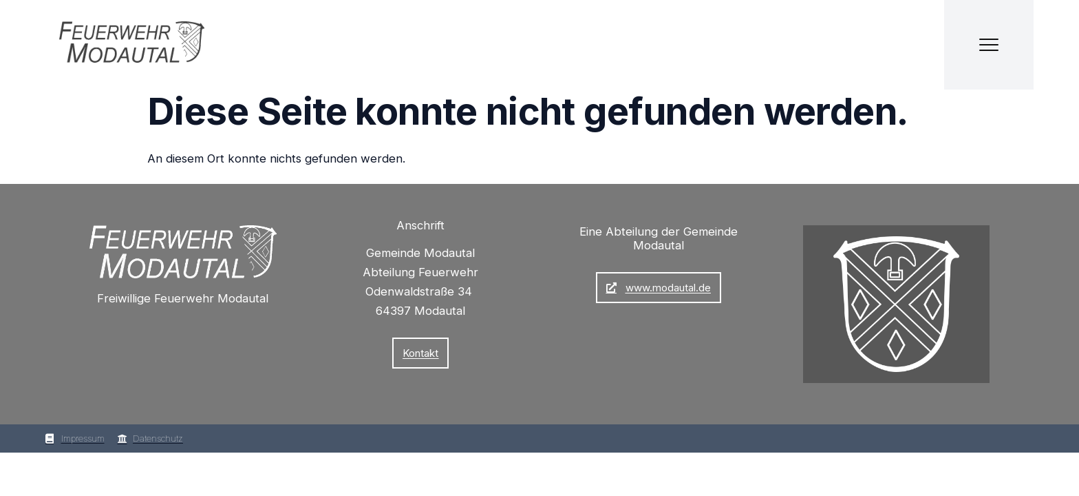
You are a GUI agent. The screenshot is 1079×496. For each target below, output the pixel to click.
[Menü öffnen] (989, 45)
